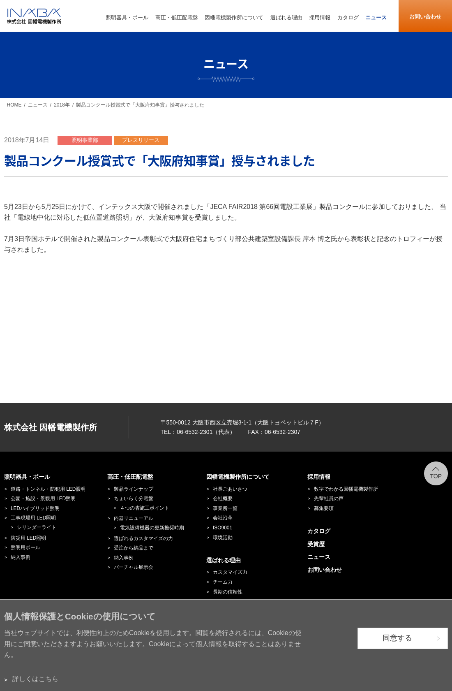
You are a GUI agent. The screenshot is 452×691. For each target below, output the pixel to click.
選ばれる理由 (223, 560)
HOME (14, 105)
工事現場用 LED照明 (33, 518)
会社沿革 (223, 518)
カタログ (318, 531)
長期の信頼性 (227, 592)
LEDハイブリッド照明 (35, 508)
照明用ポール (25, 547)
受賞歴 (316, 544)
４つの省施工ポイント (144, 508)
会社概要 (223, 498)
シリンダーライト (36, 527)
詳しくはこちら (35, 678)
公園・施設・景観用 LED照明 (43, 498)
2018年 (62, 105)
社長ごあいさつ (230, 489)
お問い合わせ (425, 17)
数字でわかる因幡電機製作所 (346, 489)
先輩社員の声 (329, 498)
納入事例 (20, 557)
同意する (397, 638)
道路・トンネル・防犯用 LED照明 (48, 489)
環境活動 (223, 537)
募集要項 (324, 508)
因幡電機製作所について (238, 476)
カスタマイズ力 (230, 572)
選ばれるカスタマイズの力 (143, 538)
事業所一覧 (225, 508)
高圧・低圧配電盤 (130, 476)
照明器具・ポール (27, 476)
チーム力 (223, 582)
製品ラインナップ (133, 489)
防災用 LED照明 (28, 538)
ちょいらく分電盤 (133, 498)
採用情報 (318, 476)
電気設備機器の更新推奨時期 (152, 528)
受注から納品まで (133, 548)
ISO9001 (222, 528)
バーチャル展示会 (133, 567)
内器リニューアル (133, 518)
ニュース (38, 105)
